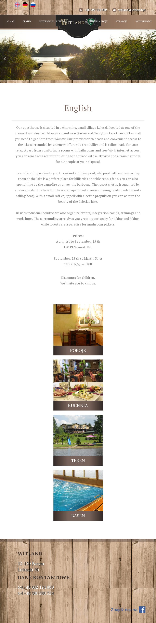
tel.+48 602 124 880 (36, 587)
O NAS (10, 21)
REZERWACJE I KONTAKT (53, 21)
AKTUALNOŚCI (143, 21)
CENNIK (27, 21)
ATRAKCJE (121, 21)
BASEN (78, 515)
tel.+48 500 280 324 (36, 593)
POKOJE (78, 350)
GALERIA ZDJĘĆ (99, 21)
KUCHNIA (78, 405)
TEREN (78, 460)
